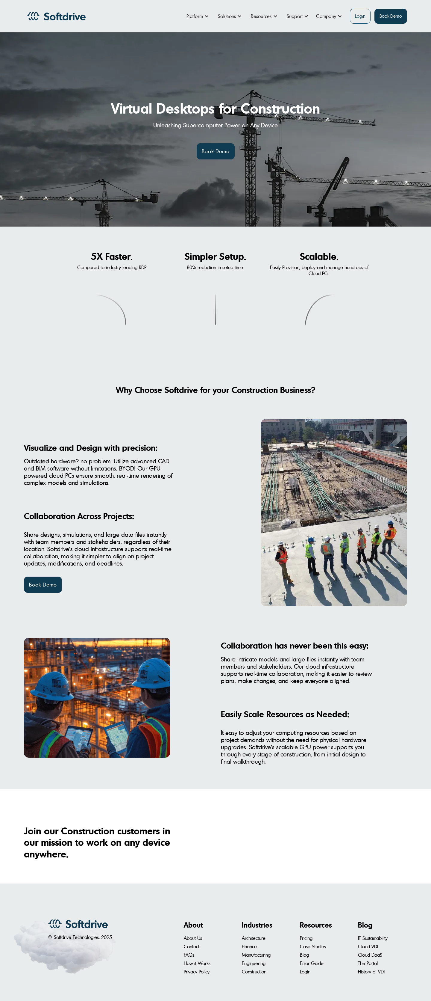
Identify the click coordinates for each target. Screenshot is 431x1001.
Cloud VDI (368, 946)
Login (360, 16)
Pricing (306, 938)
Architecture (253, 938)
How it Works (197, 963)
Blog (304, 955)
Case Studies (313, 946)
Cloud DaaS (370, 955)
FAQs (189, 955)
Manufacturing (256, 955)
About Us (193, 938)
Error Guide (312, 963)
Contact (191, 946)
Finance (249, 946)
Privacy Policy (197, 972)
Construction (254, 972)
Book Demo (391, 16)
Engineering (253, 963)
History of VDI (371, 972)
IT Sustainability (373, 938)
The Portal (368, 963)
